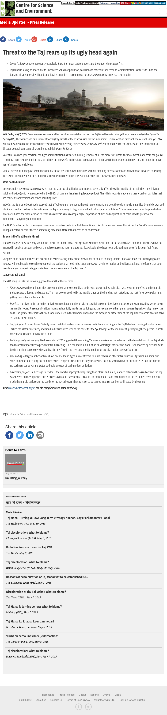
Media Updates (12, 23)
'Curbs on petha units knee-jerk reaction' (32, 636)
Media (118, 694)
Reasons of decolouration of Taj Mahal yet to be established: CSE (47, 577)
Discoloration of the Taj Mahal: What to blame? (36, 592)
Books (82, 694)
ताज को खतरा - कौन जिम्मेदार (23, 502)
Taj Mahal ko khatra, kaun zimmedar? (30, 621)
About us (41, 700)
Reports (94, 694)
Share (7, 40)
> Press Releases (40, 23)
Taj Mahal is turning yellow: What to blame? (34, 607)
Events (106, 694)
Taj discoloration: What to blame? (27, 532)
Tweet (23, 40)
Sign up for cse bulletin (132, 700)
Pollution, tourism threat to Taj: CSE (29, 547)
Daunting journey (16, 478)
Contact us (56, 700)
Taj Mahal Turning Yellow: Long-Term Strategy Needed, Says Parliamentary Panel (58, 518)
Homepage (48, 694)
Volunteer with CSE (104, 700)
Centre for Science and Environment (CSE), (29, 414)
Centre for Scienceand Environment (35, 8)
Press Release (67, 694)
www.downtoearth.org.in (21, 388)
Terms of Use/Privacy (78, 700)
